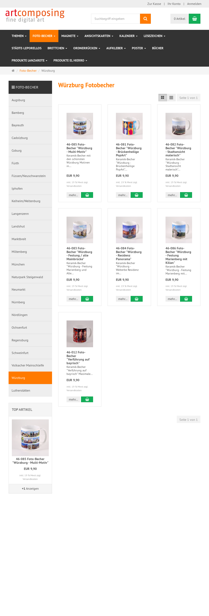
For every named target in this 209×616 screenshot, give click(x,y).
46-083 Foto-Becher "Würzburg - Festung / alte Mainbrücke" (79, 253)
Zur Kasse (154, 4)
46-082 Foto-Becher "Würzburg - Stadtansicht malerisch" (178, 149)
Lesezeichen (154, 36)
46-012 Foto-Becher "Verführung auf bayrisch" (78, 357)
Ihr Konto (174, 4)
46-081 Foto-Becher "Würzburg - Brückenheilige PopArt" (129, 149)
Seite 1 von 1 (188, 98)
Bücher (157, 48)
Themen (19, 36)
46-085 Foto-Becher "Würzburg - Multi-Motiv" (79, 148)
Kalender (128, 36)
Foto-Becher (44, 36)
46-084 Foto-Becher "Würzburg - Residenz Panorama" (129, 253)
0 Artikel (179, 19)
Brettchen (57, 48)
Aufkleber (116, 48)
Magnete (69, 36)
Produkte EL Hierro (70, 60)
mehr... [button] (73, 195)
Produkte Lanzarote (29, 60)
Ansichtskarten (98, 36)
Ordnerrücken (86, 48)
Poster (139, 48)
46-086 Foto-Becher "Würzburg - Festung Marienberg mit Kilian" (178, 255)
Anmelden (194, 4)
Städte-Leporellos (26, 48)
